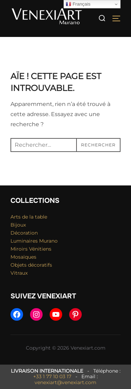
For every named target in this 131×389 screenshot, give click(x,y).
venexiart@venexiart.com (65, 382)
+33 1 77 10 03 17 (52, 376)
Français (78, 4)
